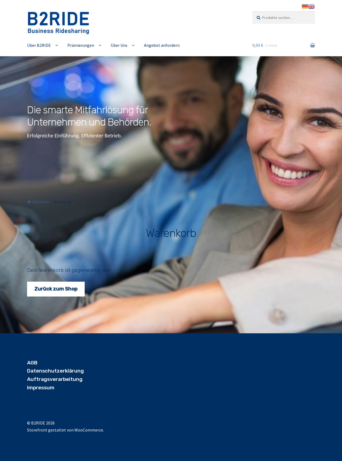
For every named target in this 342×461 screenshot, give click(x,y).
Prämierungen (80, 45)
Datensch (39, 371)
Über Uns (119, 45)
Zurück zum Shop (55, 289)
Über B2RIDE (39, 45)
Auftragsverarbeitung (55, 379)
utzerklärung (67, 371)
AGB (32, 363)
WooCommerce (88, 430)
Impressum (40, 387)
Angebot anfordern (162, 45)
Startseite (41, 201)
